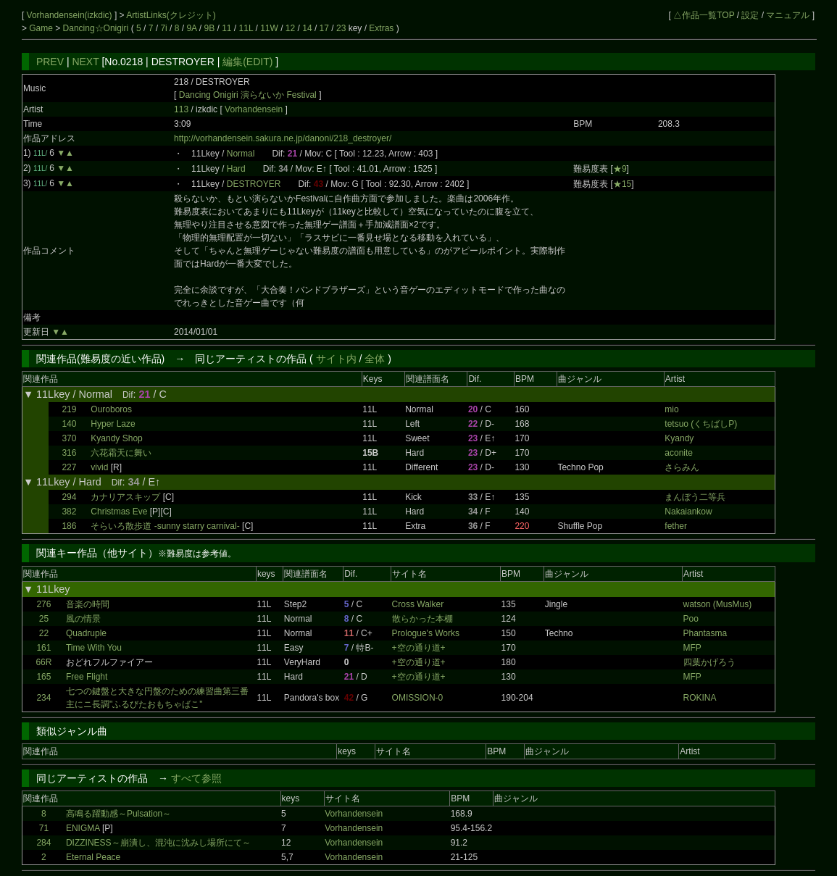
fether (676, 526)
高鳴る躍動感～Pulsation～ (118, 814)
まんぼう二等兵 (695, 497)
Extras (381, 28)
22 (44, 633)
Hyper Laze (113, 424)
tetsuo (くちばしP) (701, 424)
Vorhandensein (255, 109)
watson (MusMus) (717, 604)
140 (69, 424)
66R (43, 662)
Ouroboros (111, 409)
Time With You (94, 648)
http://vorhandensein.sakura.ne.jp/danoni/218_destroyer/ (282, 138)
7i (163, 28)
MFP (692, 648)
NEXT (85, 61)
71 (44, 828)
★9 (620, 169)
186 (69, 526)
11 (226, 28)
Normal (241, 154)
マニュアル (787, 15)
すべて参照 (196, 778)
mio (671, 409)
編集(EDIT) (247, 61)
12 (290, 28)
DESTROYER (254, 184)
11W (269, 28)
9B (209, 28)
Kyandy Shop (116, 438)
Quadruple (86, 633)
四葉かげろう (709, 662)
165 (43, 677)
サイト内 (336, 358)
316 (69, 453)
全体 (375, 358)
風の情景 (83, 619)
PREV (50, 61)
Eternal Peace (93, 857)
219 (69, 409)
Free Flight (86, 677)
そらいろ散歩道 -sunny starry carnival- (165, 526)
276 (43, 604)
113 (181, 109)
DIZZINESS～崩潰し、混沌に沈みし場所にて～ (158, 843)
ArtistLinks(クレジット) (170, 15)
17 (324, 28)
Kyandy (679, 438)
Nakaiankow (688, 511)
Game (42, 28)
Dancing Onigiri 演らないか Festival (248, 95)
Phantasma (705, 633)
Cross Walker (418, 604)
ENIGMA (83, 828)
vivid (99, 467)
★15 (622, 184)
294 (69, 497)
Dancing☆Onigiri (97, 28)
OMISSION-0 (418, 698)
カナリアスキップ (125, 497)
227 (69, 467)
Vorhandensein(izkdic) (70, 15)
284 (43, 843)
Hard (236, 169)
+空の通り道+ (419, 648)
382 (69, 511)
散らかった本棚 (422, 619)
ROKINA (700, 698)
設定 (750, 15)
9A (191, 28)
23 (341, 28)
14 (307, 28)
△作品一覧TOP (703, 15)
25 (44, 619)
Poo (691, 619)
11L (246, 28)
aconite (679, 453)
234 (43, 698)
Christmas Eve (119, 511)
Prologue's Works (425, 633)
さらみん (682, 467)
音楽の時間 (87, 604)
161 (43, 648)
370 (69, 438)
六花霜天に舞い (121, 453)
